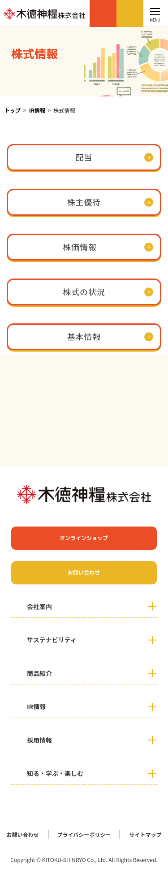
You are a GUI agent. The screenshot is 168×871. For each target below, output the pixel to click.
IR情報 (37, 110)
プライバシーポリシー (84, 834)
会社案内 (39, 606)
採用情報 (39, 740)
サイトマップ (145, 834)
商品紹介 (39, 673)
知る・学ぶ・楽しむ (55, 773)
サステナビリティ (52, 639)
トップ (12, 110)
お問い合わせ (129, 13)
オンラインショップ (103, 13)
